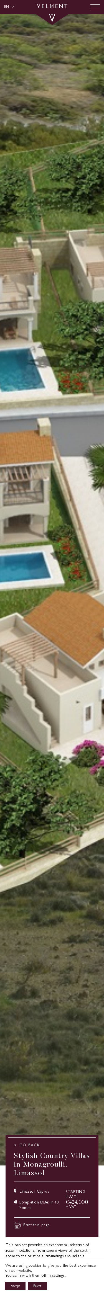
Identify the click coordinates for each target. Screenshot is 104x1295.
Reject (37, 1286)
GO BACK (29, 1145)
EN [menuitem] (6, 6)
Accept (15, 1286)
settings (58, 1275)
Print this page (32, 1225)
